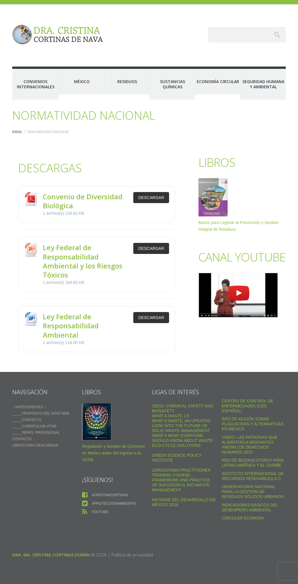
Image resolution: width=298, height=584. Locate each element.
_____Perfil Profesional (36, 433)
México (82, 81)
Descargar (151, 197)
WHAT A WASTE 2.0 (170, 415)
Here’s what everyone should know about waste (182, 438)
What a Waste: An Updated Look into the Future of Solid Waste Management (181, 425)
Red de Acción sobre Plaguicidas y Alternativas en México (252, 424)
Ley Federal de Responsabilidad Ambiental (71, 325)
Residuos (127, 81)
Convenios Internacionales (35, 84)
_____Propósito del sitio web (40, 413)
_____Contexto (26, 420)
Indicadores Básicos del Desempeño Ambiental (250, 507)
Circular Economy (243, 518)
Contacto (21, 439)
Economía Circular (218, 81)
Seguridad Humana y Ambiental (263, 84)
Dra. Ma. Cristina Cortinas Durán (51, 555)
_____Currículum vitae (34, 426)
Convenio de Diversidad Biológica (83, 201)
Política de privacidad (132, 555)
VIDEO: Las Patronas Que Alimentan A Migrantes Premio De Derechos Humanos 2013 (249, 444)
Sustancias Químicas (172, 84)
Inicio (17, 131)
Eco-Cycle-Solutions (176, 445)
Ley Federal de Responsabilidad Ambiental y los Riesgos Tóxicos (83, 261)
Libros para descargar (35, 445)
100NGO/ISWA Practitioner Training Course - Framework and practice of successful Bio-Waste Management (181, 480)
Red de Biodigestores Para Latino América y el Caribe (253, 462)
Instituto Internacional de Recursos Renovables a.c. (253, 476)
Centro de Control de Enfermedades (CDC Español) (248, 406)
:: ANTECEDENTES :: (29, 407)
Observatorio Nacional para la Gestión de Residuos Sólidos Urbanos (252, 491)
